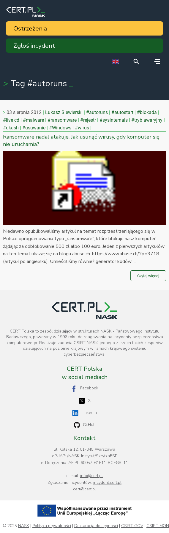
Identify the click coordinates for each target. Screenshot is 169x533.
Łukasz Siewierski (64, 112)
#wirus (82, 128)
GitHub (85, 425)
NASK (23, 526)
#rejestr (88, 120)
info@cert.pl (91, 476)
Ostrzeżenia (30, 28)
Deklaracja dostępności (96, 526)
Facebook (84, 388)
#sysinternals (113, 120)
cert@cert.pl (84, 489)
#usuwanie (33, 128)
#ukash (11, 128)
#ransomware (62, 120)
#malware (33, 120)
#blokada (147, 112)
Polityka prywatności (51, 526)
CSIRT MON (157, 526)
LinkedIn (84, 413)
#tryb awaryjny (146, 120)
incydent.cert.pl (107, 482)
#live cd (11, 120)
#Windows (60, 128)
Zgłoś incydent (34, 45)
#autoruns (97, 112)
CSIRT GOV (132, 526)
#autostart (122, 112)
